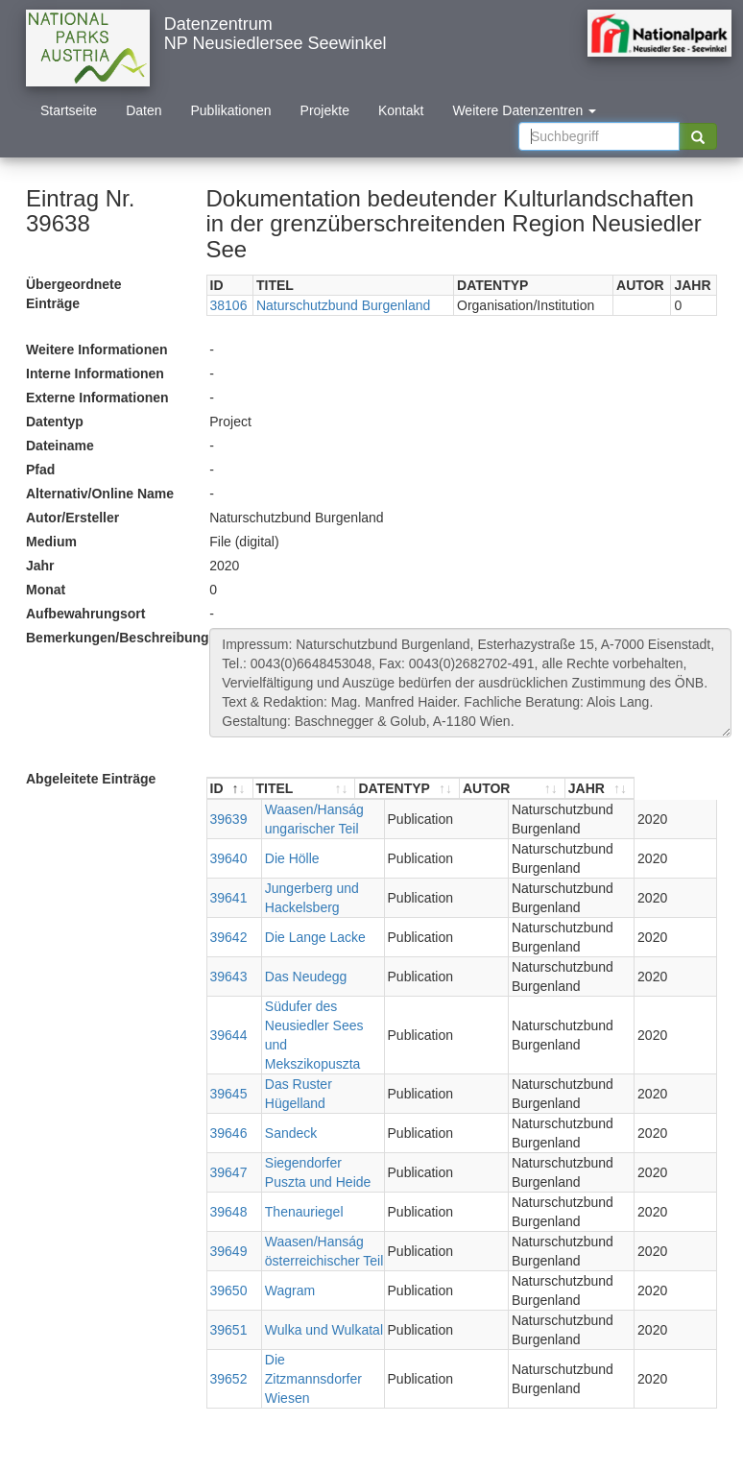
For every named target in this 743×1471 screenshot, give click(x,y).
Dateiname (60, 445)
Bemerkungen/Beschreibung (110, 637)
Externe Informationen (97, 397)
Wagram (281, 1252)
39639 (229, 819)
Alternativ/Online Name (100, 493)
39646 (229, 1094)
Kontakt (400, 110)
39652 (229, 1330)
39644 (229, 1016)
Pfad (40, 469)
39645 (229, 1055)
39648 (229, 1173)
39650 (229, 1252)
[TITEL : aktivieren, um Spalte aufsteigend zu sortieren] (334, 789)
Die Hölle (283, 858)
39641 (229, 897)
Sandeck (282, 1094)
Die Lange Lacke (306, 937)
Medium (51, 541)
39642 (229, 937)
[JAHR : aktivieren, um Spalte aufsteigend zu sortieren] (681, 789)
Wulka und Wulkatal (315, 1291)
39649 (229, 1212)
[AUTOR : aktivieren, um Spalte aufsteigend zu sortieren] (583, 789)
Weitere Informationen (97, 349)
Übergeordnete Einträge (74, 294)
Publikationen (231, 110)
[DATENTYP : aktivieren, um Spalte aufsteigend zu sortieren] (467, 789)
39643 (229, 976)
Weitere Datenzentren (524, 110)
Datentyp (55, 421)
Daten (143, 110)
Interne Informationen (95, 373)
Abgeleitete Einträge (91, 778)
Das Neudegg (297, 976)
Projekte (324, 110)
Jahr (40, 565)
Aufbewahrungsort (85, 613)
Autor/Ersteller (72, 517)
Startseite (68, 110)
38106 (229, 305)
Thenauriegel (295, 1173)
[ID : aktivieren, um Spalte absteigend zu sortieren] (230, 789)
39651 (229, 1291)
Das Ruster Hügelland (322, 1055)
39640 (229, 858)
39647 (229, 1134)
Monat (45, 589)
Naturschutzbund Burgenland (343, 305)
